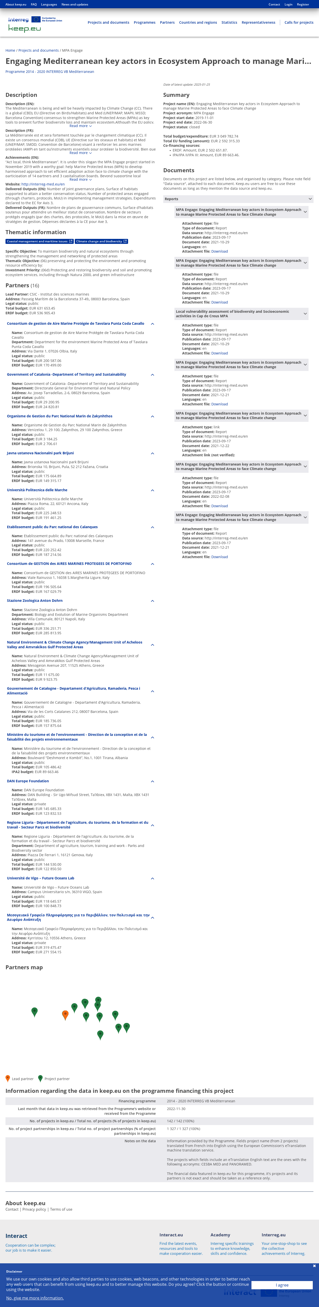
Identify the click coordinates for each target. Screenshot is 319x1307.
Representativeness (258, 22)
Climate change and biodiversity (101, 241)
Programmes (145, 22)
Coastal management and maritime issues (39, 241)
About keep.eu (15, 4)
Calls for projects (299, 22)
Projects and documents (108, 22)
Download (219, 251)
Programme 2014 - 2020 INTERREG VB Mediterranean (49, 71)
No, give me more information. (35, 1298)
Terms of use (61, 1209)
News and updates (75, 4)
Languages (49, 4)
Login (289, 4)
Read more (79, 126)
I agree (282, 1285)
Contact (274, 4)
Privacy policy (34, 1209)
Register (303, 4)
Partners (167, 22)
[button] (86, 1017)
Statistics (229, 22)
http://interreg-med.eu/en (43, 184)
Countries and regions (198, 22)
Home (10, 50)
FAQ (34, 4)
